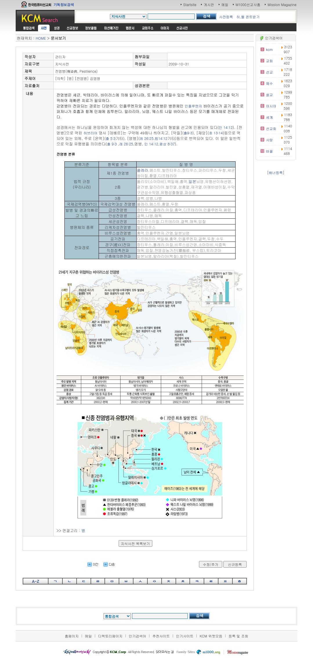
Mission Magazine (281, 4)
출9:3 (188, 132)
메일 (224, 4)
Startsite (190, 4)
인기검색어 (137, 635)
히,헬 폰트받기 (248, 16)
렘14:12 (161, 138)
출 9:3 (112, 143)
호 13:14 (216, 132)
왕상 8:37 (167, 143)
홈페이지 (72, 635)
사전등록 (226, 16)
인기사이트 (184, 635)
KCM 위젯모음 (211, 635)
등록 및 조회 (238, 635)
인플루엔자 (193, 105)
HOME (41, 38)
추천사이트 (161, 635)
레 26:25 (147, 138)
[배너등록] (276, 172)
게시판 (209, 4)
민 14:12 (226, 127)
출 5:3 (110, 138)
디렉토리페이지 (110, 635)
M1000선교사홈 (248, 4)
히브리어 (90, 132)
